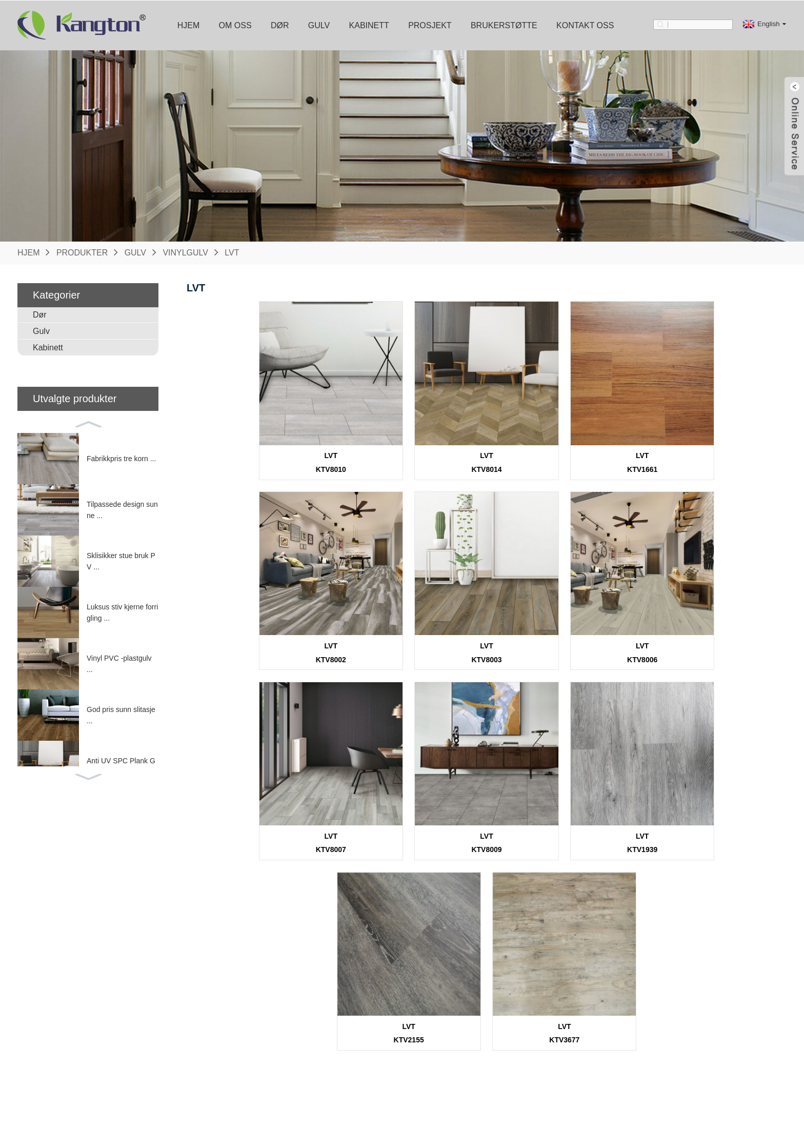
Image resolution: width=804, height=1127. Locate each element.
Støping (386, 1022)
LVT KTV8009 (711, 641)
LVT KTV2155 (486, 826)
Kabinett (369, 25)
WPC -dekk (164, 1065)
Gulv (319, 25)
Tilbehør (395, 971)
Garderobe (276, 1007)
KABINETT (280, 971)
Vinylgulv (186, 252)
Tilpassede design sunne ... (122, 509)
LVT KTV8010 (262, 456)
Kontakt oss (585, 25)
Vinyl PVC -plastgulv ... (119, 663)
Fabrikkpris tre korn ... (121, 458)
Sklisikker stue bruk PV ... (121, 560)
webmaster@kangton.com (669, 1045)
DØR (39, 971)
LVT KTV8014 (411, 456)
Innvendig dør (52, 993)
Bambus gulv (166, 1036)
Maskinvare (392, 1007)
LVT (232, 252)
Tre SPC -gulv (168, 1007)
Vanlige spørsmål (517, 1007)
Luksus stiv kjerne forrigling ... (122, 612)
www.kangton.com (656, 1063)
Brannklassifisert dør (63, 1022)
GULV (156, 971)
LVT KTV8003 (262, 641)
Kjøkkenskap (279, 993)
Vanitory (272, 1022)
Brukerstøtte (504, 25)
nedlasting (505, 993)
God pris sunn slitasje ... (121, 714)
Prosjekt (429, 25)
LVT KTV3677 (636, 826)
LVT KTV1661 (562, 456)
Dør (280, 25)
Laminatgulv (164, 1050)
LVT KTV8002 (711, 456)
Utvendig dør (51, 1007)
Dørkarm (388, 993)
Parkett (156, 1022)
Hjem (188, 25)
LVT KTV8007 (562, 641)
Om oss (235, 25)
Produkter (82, 252)
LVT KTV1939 (336, 826)
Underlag (389, 1036)
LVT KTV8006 (411, 641)
